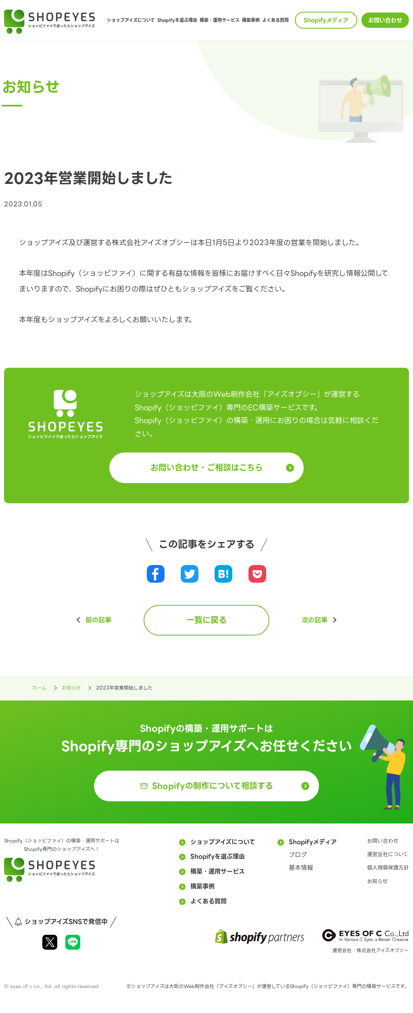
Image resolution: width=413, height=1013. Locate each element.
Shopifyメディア (326, 20)
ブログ (298, 855)
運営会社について (388, 854)
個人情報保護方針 (388, 867)
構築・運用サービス (220, 20)
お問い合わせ (385, 20)
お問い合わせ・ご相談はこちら (206, 467)
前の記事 (98, 620)
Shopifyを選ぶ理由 (177, 20)
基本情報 (301, 868)
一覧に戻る (206, 620)
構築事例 (251, 20)
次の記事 (314, 620)
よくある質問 (275, 20)
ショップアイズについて (131, 20)
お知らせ (377, 881)
